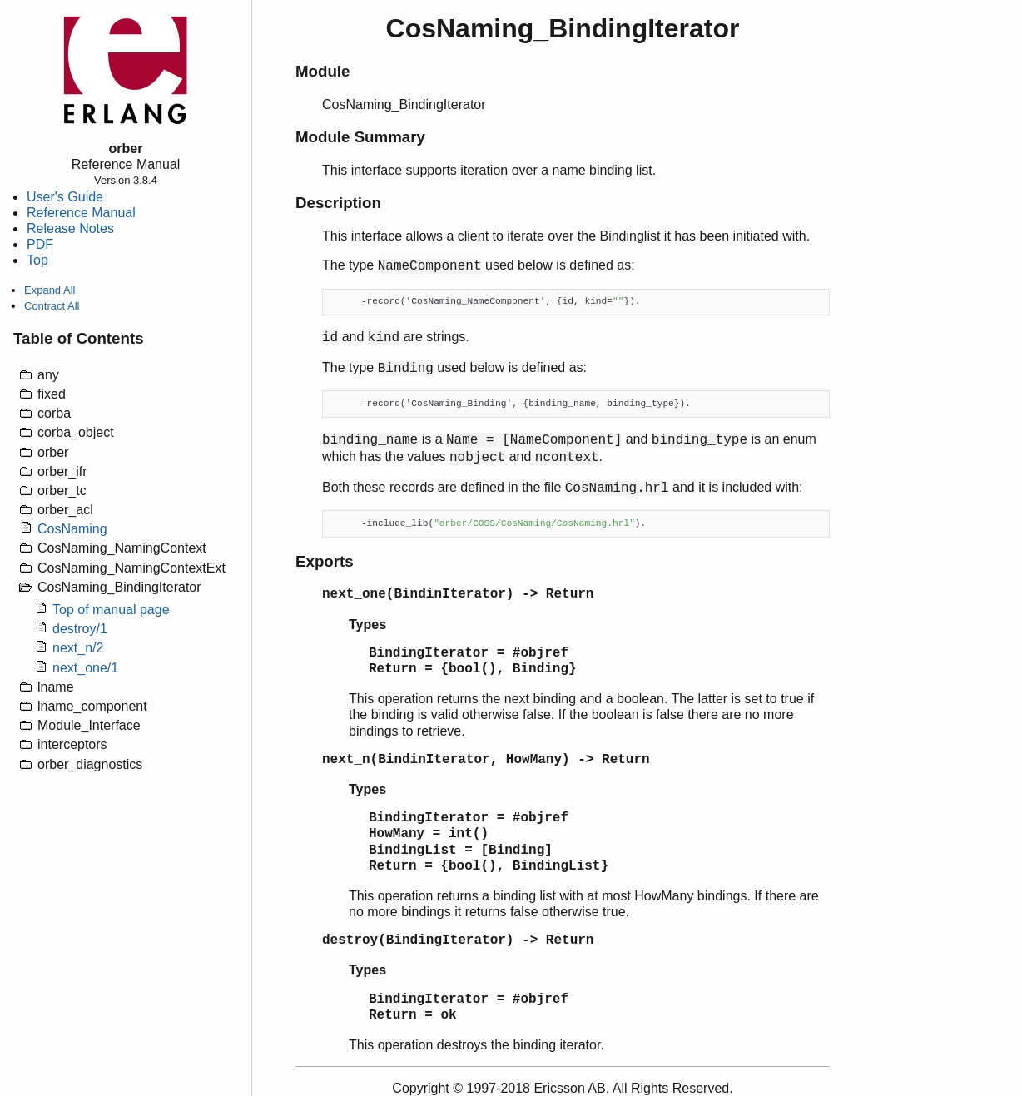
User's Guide (65, 197)
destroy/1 (79, 629)
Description (338, 202)
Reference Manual (81, 213)
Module (322, 71)
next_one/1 (85, 668)
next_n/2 (77, 648)
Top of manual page (111, 610)
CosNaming (72, 529)
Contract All (51, 306)
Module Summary (360, 137)
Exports (324, 561)
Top (37, 260)
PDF (40, 244)
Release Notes (70, 228)
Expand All (49, 290)
